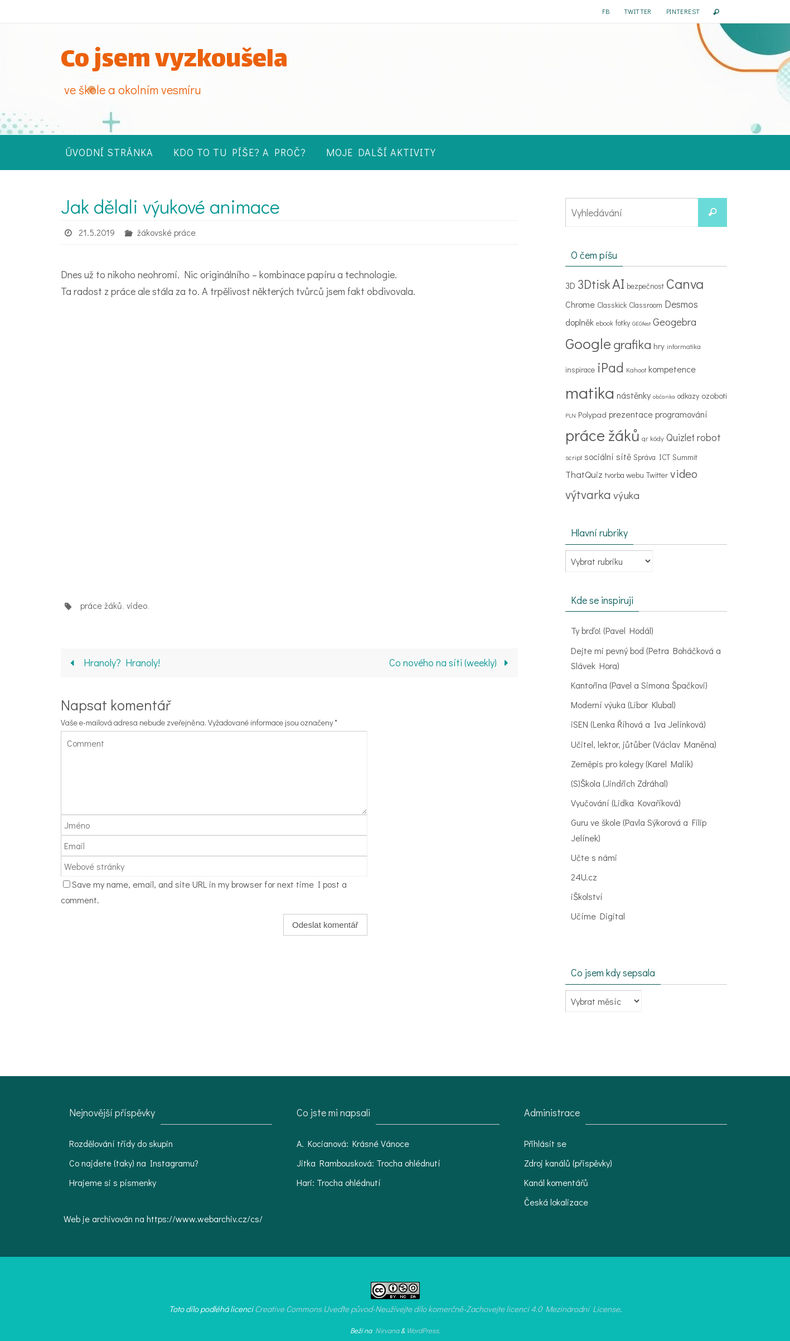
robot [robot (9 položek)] (709, 437)
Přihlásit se (545, 1143)
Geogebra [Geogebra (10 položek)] (674, 321)
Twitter (638, 11)
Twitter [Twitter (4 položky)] (657, 475)
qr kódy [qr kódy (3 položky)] (653, 438)
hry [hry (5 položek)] (659, 345)
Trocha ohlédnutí (408, 1163)
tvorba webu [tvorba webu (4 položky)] (624, 475)
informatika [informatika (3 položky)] (684, 346)
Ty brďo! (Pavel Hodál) (612, 630)
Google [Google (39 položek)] (588, 343)
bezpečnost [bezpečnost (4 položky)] (645, 286)
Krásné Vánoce (380, 1143)
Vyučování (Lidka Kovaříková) (626, 803)
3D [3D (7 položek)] (570, 285)
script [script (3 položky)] (573, 457)
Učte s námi (594, 857)
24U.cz (584, 877)
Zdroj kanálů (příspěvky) (568, 1163)
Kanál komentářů (556, 1182)
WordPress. (423, 1330)
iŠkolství (587, 896)
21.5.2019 (97, 232)
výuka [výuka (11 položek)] (626, 495)
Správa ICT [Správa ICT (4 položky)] (651, 457)
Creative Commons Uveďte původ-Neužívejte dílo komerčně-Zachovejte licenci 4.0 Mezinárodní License (437, 1308)
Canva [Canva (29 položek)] (685, 283)
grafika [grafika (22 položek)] (632, 344)
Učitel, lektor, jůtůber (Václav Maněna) (644, 744)
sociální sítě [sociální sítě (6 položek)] (607, 456)
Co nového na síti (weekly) (451, 662)
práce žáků (101, 605)
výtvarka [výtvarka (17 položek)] (588, 494)
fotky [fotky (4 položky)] (622, 323)
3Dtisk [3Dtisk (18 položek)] (594, 284)
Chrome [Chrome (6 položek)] (580, 304)
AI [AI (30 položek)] (618, 283)
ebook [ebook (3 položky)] (604, 322)
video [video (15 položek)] (683, 473)
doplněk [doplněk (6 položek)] (579, 322)
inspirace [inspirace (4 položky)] (580, 370)
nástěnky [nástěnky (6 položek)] (634, 395)
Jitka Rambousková (334, 1163)
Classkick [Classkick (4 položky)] (612, 305)
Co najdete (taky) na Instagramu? (133, 1163)
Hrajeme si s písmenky (112, 1182)
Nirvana (387, 1330)
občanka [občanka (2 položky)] (664, 396)
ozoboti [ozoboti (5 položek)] (714, 395)
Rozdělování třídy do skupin (121, 1143)
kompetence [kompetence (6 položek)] (672, 369)
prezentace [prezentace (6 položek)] (631, 414)
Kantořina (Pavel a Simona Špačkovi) (639, 685)
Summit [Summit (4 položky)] (684, 457)
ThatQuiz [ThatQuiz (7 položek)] (584, 474)
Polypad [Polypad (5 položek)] (592, 414)
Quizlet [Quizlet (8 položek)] (680, 437)
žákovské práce (166, 232)
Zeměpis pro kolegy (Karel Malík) (632, 763)
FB (605, 11)
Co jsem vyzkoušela (174, 61)
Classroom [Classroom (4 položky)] (645, 305)
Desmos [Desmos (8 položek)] (681, 304)
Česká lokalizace (556, 1202)
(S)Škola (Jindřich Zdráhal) (619, 783)
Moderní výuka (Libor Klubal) (623, 704)
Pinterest (683, 11)
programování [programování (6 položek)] (681, 414)
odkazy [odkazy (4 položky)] (688, 396)
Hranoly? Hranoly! (112, 662)
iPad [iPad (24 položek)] (610, 367)
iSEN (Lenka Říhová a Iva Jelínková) (638, 724)
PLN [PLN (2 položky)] (570, 415)
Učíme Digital (598, 916)
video (137, 605)
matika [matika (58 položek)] (589, 392)
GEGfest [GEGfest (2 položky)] (641, 323)
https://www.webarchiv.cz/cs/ (205, 1218)
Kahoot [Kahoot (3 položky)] (636, 369)
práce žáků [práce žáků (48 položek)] (602, 435)
